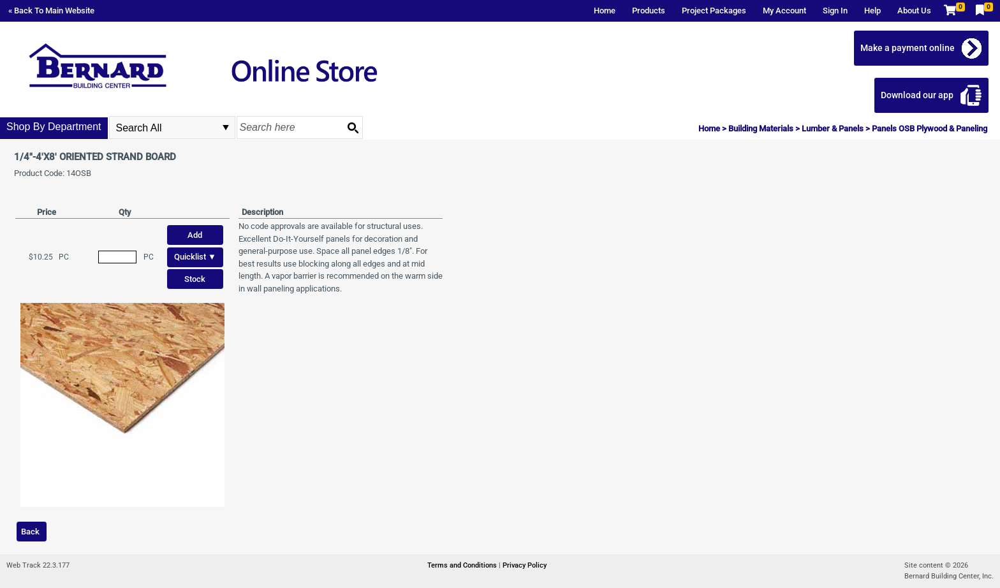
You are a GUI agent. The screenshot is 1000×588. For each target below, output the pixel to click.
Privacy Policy (525, 565)
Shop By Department (53, 126)
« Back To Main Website (51, 10)
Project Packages (714, 10)
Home (604, 10)
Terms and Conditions (463, 565)
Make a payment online (907, 48)
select (226, 127)
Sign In (835, 10)
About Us (914, 10)
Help (872, 10)
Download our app (917, 95)
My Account (784, 10)
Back (30, 531)
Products (648, 10)
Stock (194, 279)
